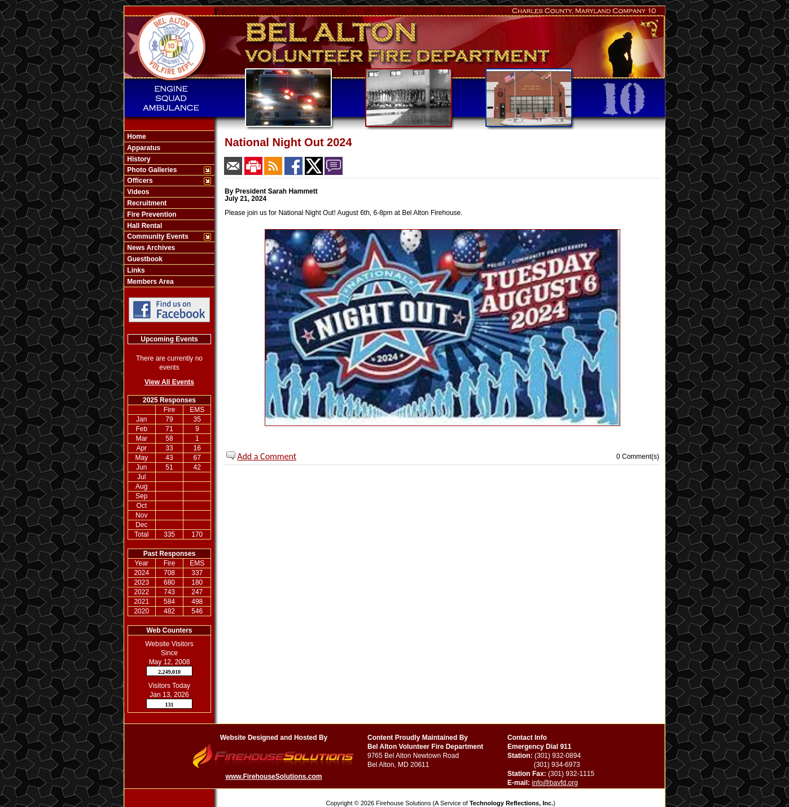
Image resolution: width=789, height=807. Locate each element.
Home (135, 137)
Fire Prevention (151, 214)
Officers (139, 181)
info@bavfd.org (555, 783)
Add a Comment (266, 456)
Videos (137, 192)
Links (135, 270)
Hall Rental (143, 226)
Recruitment (145, 203)
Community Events (157, 236)
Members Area (149, 282)
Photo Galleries (151, 170)
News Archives (150, 248)
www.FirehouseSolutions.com (274, 776)
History (138, 159)
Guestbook (144, 259)
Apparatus (142, 148)
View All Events (169, 382)
